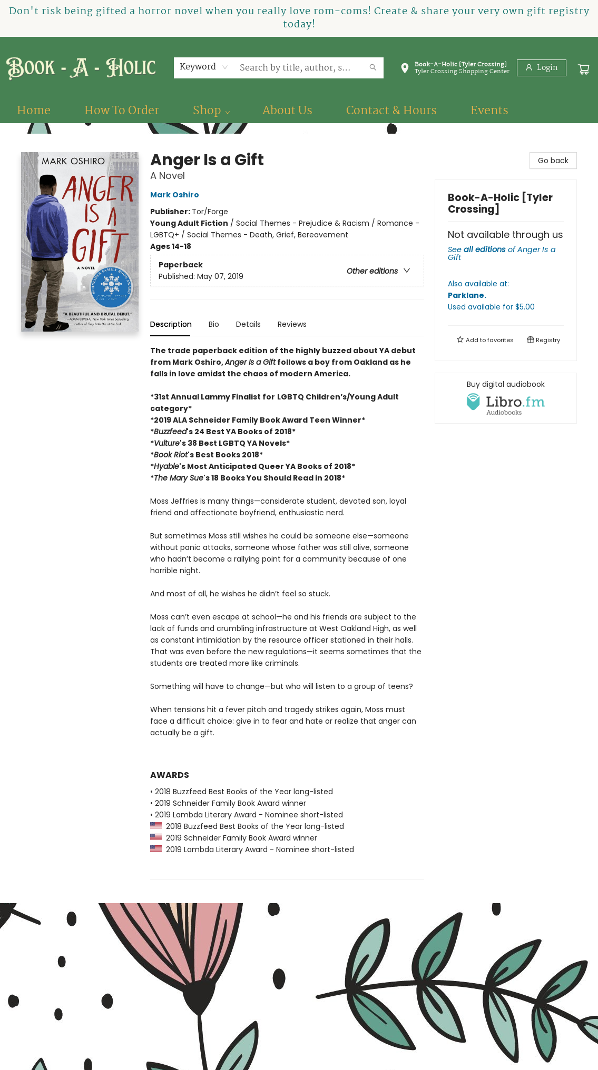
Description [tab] (171, 324)
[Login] (541, 67)
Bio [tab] (214, 324)
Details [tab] (248, 324)
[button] (455, 70)
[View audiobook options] (505, 397)
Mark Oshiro (176, 194)
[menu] (299, 111)
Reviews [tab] (292, 324)
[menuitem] (33, 111)
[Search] (373, 67)
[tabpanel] (287, 612)
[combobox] (204, 67)
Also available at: (506, 295)
